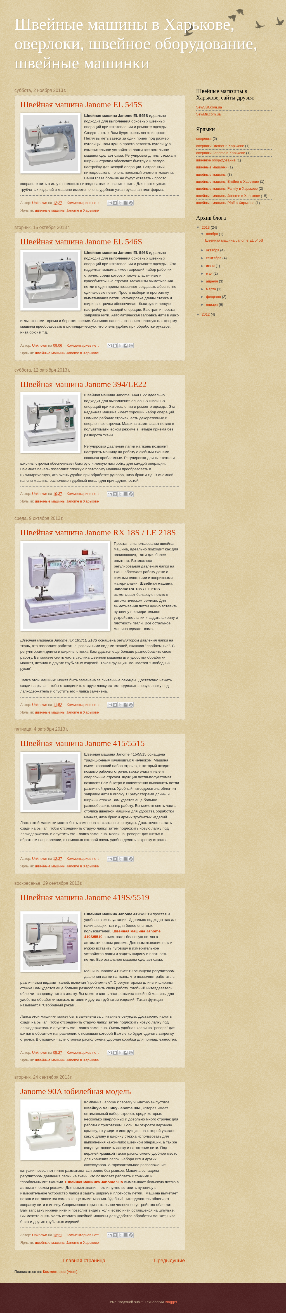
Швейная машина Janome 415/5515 (82, 743)
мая (210, 273)
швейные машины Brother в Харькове (227, 181)
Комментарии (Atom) (60, 1272)
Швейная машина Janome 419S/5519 (85, 897)
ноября (212, 234)
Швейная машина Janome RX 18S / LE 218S (98, 532)
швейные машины (211, 174)
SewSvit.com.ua (209, 107)
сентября (214, 258)
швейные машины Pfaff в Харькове (225, 203)
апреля (212, 281)
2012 (206, 314)
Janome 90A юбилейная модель (75, 1091)
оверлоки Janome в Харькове (220, 153)
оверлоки (204, 138)
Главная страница (84, 1260)
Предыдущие (169, 1260)
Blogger (171, 1302)
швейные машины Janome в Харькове (67, 210)
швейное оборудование (216, 160)
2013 (206, 227)
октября (213, 250)
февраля (214, 297)
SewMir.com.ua (208, 114)
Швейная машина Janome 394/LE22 (83, 384)
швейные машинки (212, 167)
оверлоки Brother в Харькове (220, 146)
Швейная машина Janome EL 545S (81, 104)
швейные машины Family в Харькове (227, 188)
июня (211, 266)
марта (211, 289)
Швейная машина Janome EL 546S (81, 241)
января (212, 304)
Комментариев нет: (83, 203)
